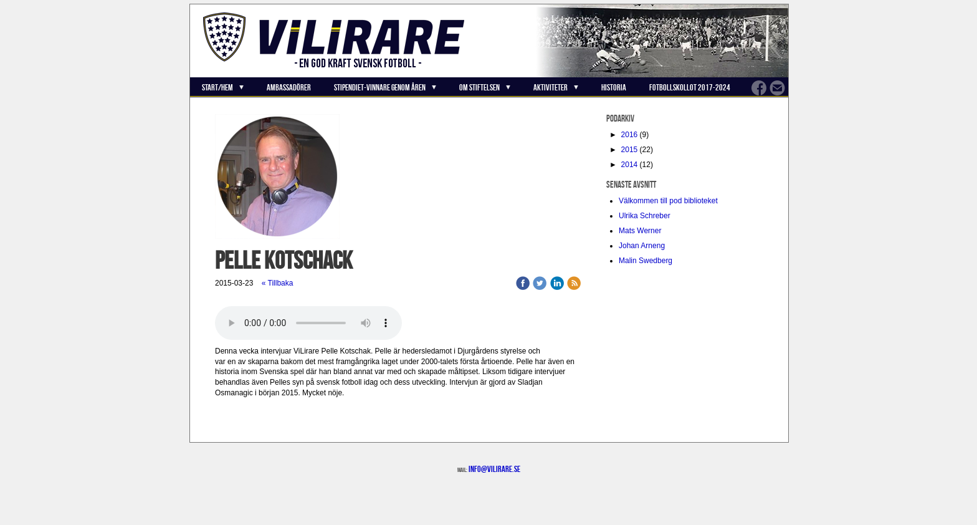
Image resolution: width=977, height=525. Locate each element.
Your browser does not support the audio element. (308, 323)
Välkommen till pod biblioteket (668, 200)
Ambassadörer (289, 87)
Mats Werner (640, 230)
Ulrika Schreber (644, 215)
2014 (629, 164)
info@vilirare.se (494, 469)
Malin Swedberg (645, 260)
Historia (613, 87)
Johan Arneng (642, 245)
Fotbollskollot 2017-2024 (689, 87)
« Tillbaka (277, 283)
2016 (629, 134)
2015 (629, 149)
